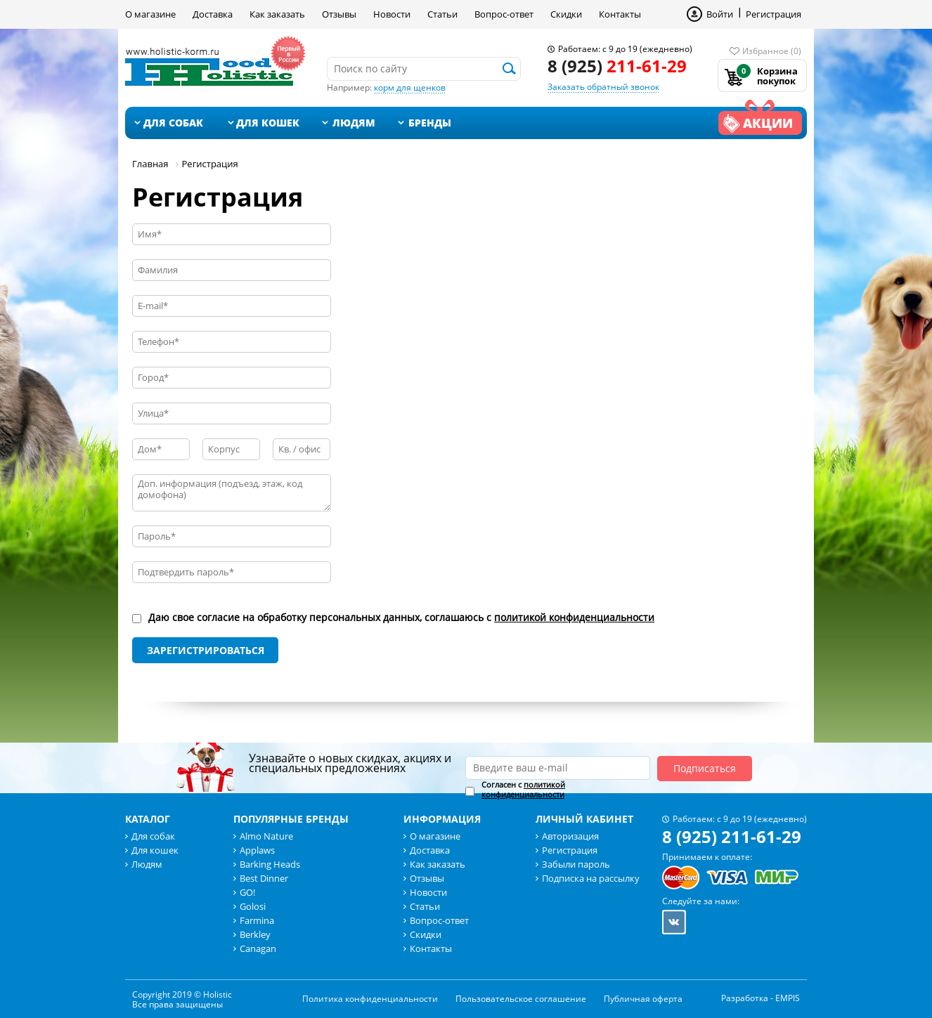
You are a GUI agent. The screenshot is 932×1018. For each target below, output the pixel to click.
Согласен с (523, 790)
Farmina (257, 920)
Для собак (173, 122)
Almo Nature (266, 836)
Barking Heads (270, 864)
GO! (247, 892)
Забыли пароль (576, 864)
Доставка (213, 14)
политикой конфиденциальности (574, 617)
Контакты (620, 14)
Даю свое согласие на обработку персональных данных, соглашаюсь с (401, 617)
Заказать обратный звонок (603, 87)
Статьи (442, 14)
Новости (391, 14)
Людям (353, 122)
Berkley (255, 934)
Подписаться (704, 768)
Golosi (253, 906)
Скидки (566, 14)
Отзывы (339, 14)
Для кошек (267, 122)
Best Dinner (264, 878)
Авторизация (570, 836)
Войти (719, 14)
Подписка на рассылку (591, 878)
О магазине (150, 14)
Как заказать (277, 14)
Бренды (429, 122)
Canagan (258, 948)
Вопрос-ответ (503, 14)
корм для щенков (410, 87)
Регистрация (773, 14)
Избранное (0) (771, 51)
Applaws (257, 850)
